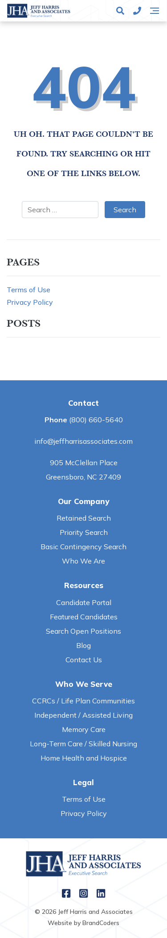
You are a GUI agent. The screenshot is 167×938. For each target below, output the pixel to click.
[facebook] (66, 894)
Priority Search (84, 532)
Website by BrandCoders (83, 923)
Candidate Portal (83, 602)
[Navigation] (154, 10)
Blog (83, 645)
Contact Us (83, 659)
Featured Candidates (84, 616)
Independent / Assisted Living (83, 715)
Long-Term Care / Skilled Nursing (83, 743)
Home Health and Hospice (84, 757)
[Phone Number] (137, 10)
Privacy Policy (30, 302)
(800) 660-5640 (96, 419)
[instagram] (83, 894)
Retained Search (84, 517)
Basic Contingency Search (83, 546)
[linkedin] (101, 894)
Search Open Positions (83, 631)
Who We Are (83, 560)
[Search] (120, 10)
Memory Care (84, 729)
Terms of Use (28, 289)
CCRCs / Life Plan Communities (83, 700)
